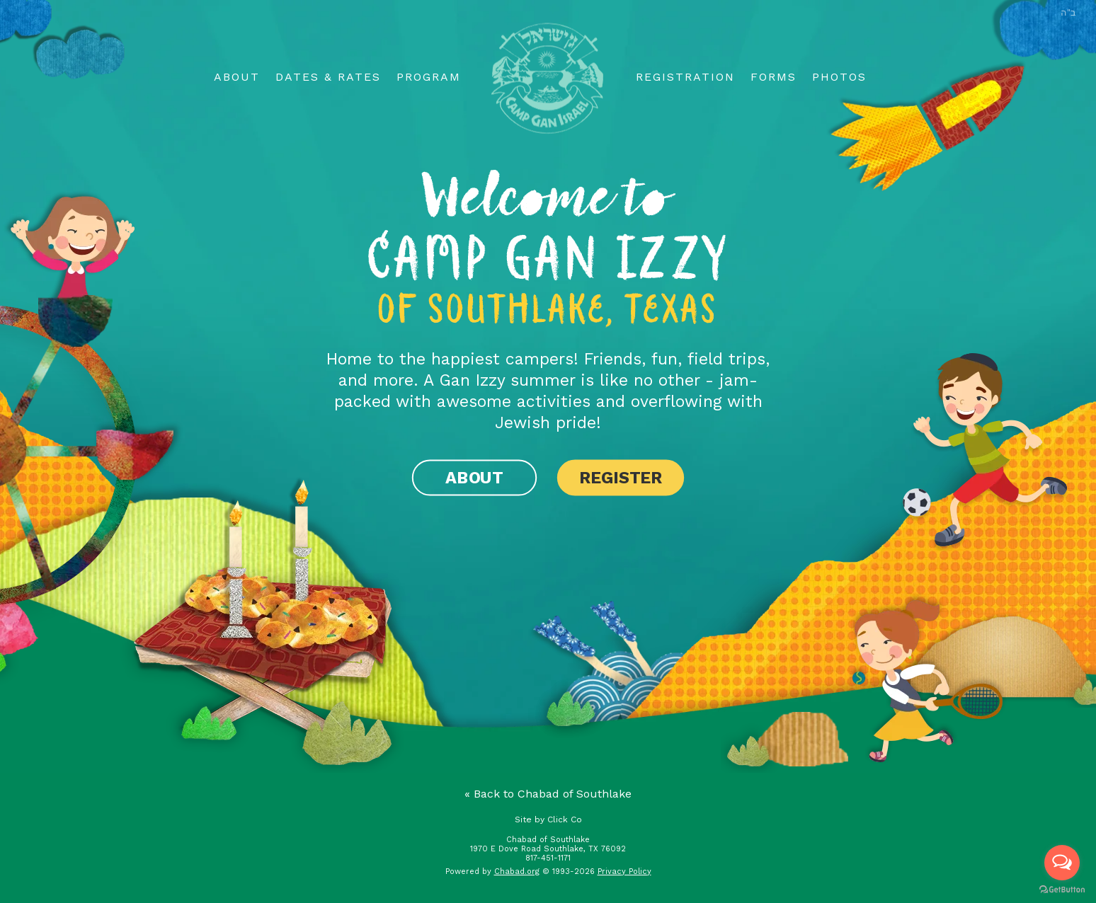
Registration (685, 77)
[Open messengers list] (1062, 862)
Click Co (564, 819)
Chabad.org (517, 871)
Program (428, 77)
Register (620, 477)
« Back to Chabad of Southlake (548, 793)
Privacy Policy (624, 871)
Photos (839, 77)
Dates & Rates (328, 77)
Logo (548, 78)
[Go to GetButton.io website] (1062, 889)
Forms (773, 77)
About (237, 77)
